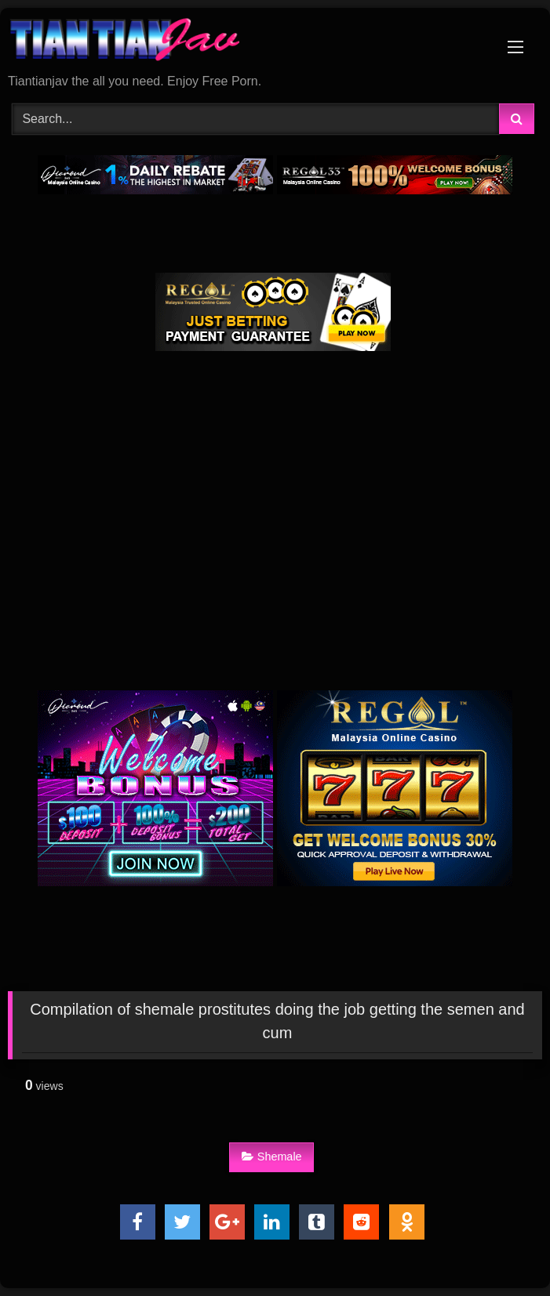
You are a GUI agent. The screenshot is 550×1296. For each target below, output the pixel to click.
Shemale (272, 1156)
